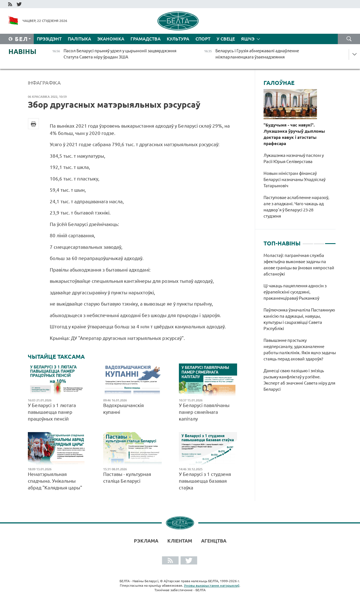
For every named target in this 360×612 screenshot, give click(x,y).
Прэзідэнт (49, 38)
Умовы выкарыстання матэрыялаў (211, 585)
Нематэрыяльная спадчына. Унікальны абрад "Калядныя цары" (55, 480)
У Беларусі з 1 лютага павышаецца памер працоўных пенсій (52, 412)
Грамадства (145, 38)
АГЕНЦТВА (213, 540)
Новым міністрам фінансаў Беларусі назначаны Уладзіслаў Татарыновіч (294, 179)
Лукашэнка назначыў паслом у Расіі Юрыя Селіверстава (294, 158)
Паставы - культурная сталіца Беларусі (127, 477)
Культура (178, 38)
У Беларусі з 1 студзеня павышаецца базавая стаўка (205, 480)
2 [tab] (319, 241)
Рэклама (146, 540)
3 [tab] (330, 241)
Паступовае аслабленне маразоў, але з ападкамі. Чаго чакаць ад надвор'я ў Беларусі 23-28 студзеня (296, 206)
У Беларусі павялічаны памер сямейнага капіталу (204, 412)
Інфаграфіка (44, 82)
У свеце (226, 38)
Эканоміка (110, 38)
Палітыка (79, 38)
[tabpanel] (300, 325)
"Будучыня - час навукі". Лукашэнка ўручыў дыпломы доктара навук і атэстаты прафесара (294, 134)
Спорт (202, 38)
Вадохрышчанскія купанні (123, 409)
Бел (21, 39)
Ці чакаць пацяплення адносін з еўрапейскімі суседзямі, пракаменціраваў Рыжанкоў (295, 292)
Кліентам (179, 540)
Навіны (22, 51)
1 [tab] (308, 241)
